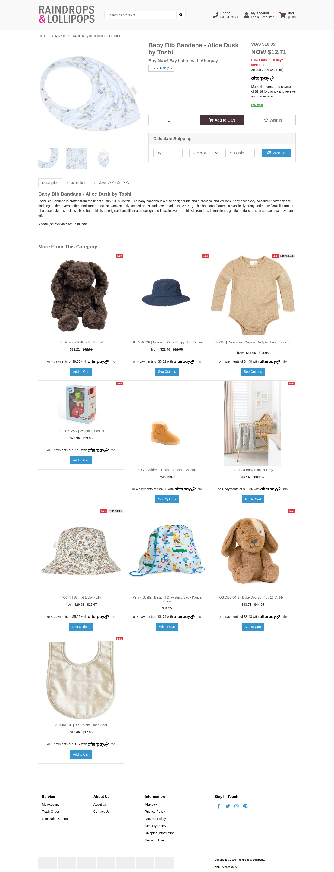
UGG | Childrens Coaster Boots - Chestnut (167, 470)
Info (112, 361)
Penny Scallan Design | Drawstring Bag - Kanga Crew (166, 599)
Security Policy (155, 826)
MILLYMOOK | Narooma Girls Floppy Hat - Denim (167, 342)
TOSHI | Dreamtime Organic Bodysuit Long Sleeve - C (252, 344)
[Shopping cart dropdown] (287, 15)
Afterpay (151, 804)
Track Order (50, 811)
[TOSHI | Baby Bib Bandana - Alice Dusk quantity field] (170, 120)
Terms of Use (154, 840)
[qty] (168, 153)
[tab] (50, 182)
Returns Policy (155, 819)
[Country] (204, 153)
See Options (167, 371)
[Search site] (181, 15)
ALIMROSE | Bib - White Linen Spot (81, 725)
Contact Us (101, 811)
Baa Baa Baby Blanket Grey (253, 470)
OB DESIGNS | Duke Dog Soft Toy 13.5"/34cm (252, 597)
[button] (225, 15)
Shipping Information (159, 833)
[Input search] (140, 15)
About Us (100, 804)
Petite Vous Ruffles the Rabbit (81, 342)
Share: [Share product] (160, 68)
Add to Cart (222, 120)
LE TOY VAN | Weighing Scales (81, 431)
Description (50, 183)
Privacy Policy (155, 811)
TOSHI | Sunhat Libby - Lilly (81, 597)
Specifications (76, 183)
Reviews (111, 183)
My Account (50, 804)
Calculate (276, 153)
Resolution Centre (55, 819)
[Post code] (240, 153)
